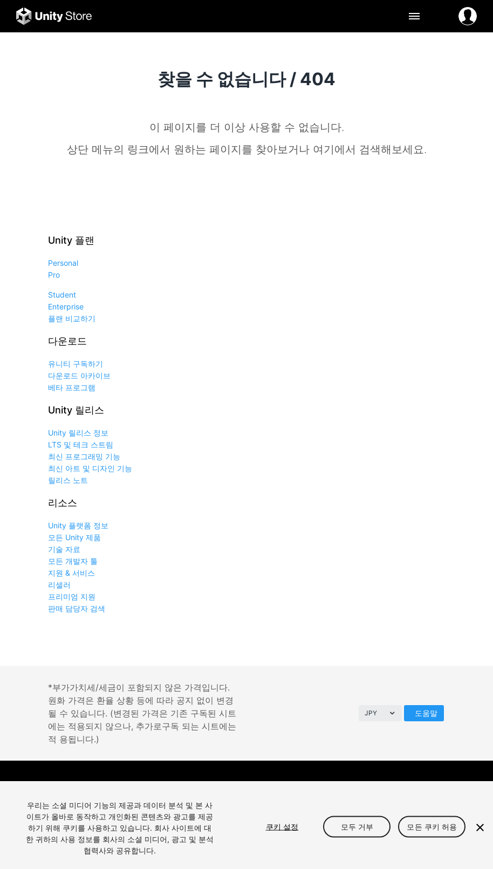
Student (62, 294)
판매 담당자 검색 (76, 608)
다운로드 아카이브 (79, 375)
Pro (54, 274)
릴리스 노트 (68, 480)
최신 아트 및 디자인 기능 (90, 468)
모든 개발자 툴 (73, 560)
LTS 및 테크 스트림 (80, 444)
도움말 (426, 713)
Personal (63, 262)
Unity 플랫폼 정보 (78, 525)
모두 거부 (357, 826)
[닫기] (480, 827)
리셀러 (59, 584)
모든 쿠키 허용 (432, 826)
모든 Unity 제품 (74, 537)
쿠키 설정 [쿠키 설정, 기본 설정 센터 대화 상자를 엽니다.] (282, 826)
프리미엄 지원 (71, 596)
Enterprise (66, 306)
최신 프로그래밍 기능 (84, 456)
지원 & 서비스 (71, 572)
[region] (246, 825)
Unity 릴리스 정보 (78, 432)
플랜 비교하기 (71, 318)
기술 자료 (64, 549)
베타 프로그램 (71, 387)
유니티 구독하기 (75, 363)
